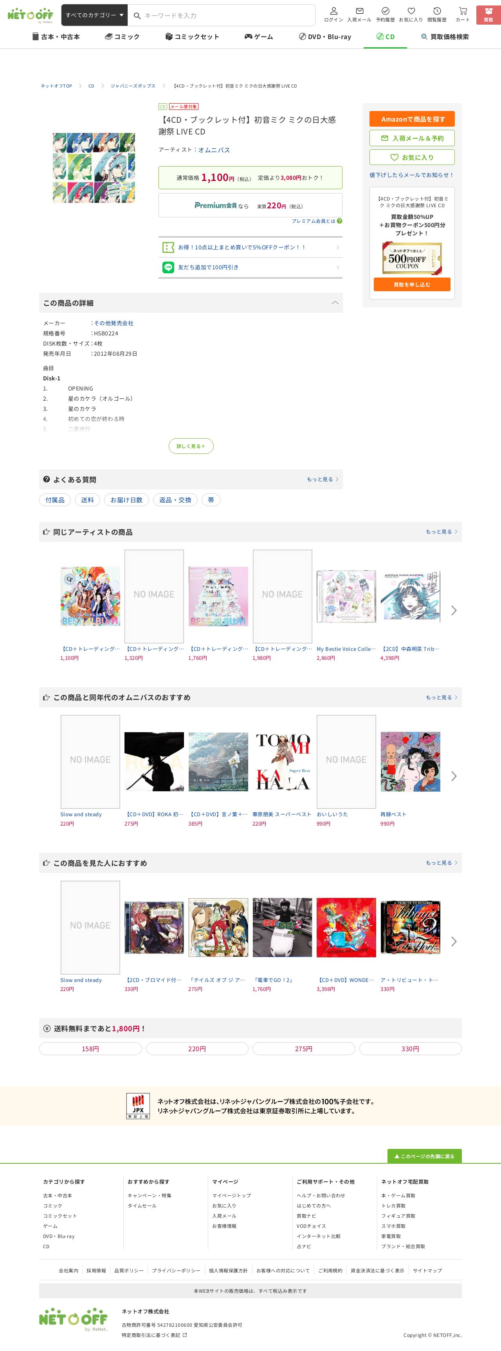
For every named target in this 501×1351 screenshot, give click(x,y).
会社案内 (68, 1270)
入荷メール (359, 19)
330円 (410, 1048)
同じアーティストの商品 (255, 532)
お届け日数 (126, 499)
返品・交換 (175, 499)
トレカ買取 (393, 1205)
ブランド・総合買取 (403, 1246)
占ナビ (304, 1246)
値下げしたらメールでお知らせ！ (411, 175)
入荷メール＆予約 (418, 138)
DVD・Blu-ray (329, 36)
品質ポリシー (129, 1270)
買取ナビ (306, 1215)
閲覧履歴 (437, 19)
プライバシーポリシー (176, 1270)
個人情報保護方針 (228, 1270)
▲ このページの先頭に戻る (424, 1156)
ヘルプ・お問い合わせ (321, 1195)
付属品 (55, 499)
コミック (127, 36)
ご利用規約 (330, 1270)
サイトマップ (427, 1270)
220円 (197, 1048)
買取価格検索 (445, 36)
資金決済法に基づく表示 (377, 1270)
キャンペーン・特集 (149, 1195)
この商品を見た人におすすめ (255, 863)
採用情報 (96, 1270)
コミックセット (197, 36)
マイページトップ (231, 1195)
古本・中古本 (60, 36)
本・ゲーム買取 (398, 1195)
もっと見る (320, 479)
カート (463, 19)
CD (390, 36)
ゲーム (263, 36)
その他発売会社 (113, 323)
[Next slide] (454, 610)
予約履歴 (385, 19)
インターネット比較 (319, 1236)
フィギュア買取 (398, 1215)
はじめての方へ (314, 1205)
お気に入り (411, 19)
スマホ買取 (393, 1225)
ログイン (334, 19)
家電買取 (391, 1236)
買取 (489, 19)
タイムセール (142, 1205)
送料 (87, 499)
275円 (304, 1048)
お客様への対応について (283, 1270)
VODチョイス (311, 1225)
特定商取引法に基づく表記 (151, 1334)
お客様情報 (224, 1225)
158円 (90, 1048)
